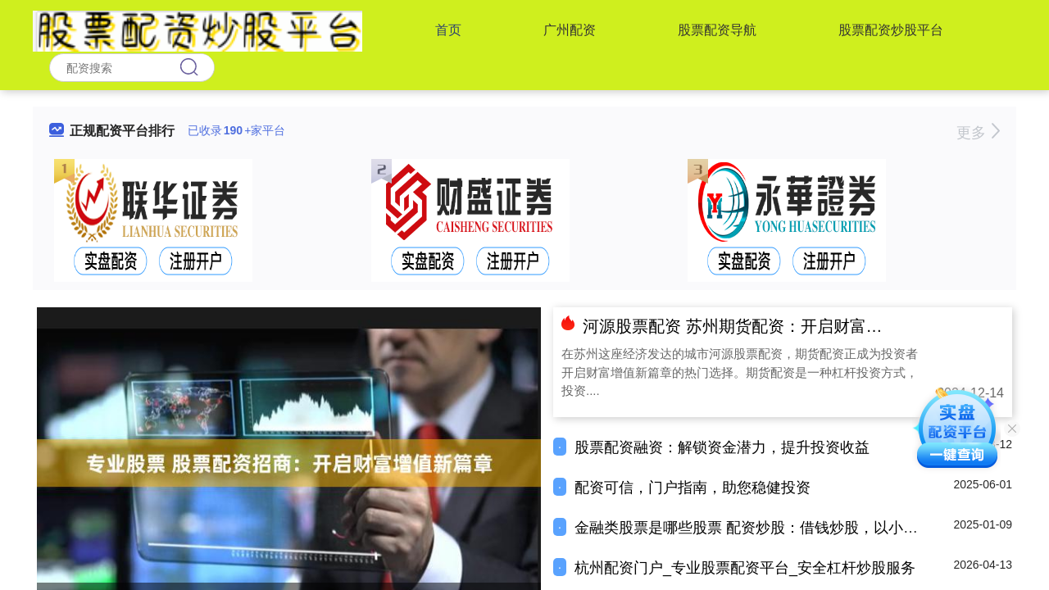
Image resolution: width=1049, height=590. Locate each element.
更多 (978, 133)
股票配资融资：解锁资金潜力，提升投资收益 (722, 447)
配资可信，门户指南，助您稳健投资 (692, 487)
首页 (448, 30)
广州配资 (569, 30)
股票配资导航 (717, 30)
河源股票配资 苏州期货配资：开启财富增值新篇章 (765, 326)
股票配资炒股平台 (890, 30)
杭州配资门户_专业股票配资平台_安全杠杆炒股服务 (744, 568)
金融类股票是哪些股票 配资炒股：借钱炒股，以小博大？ (760, 528)
